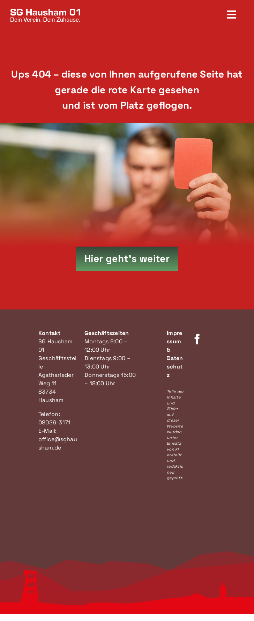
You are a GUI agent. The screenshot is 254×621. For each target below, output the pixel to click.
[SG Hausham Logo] (45, 11)
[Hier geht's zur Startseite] (127, 259)
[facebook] (197, 339)
